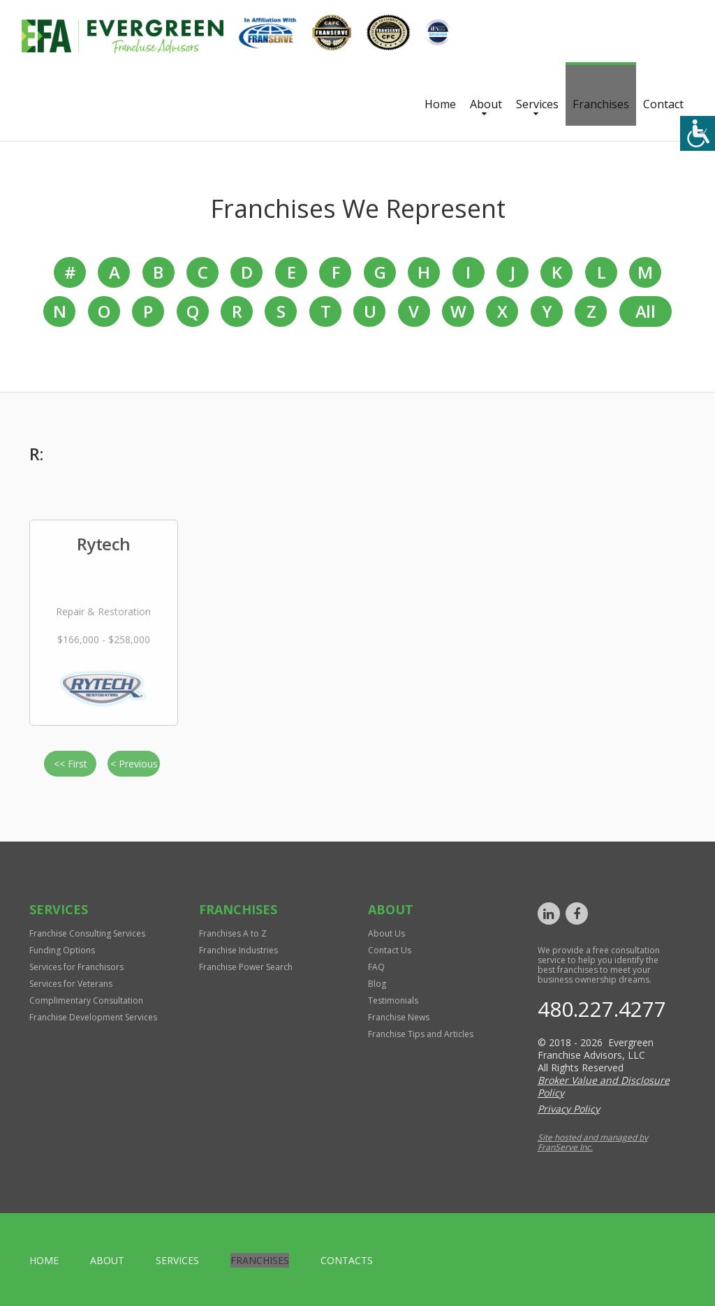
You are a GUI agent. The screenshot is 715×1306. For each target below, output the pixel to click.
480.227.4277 (602, 1009)
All (645, 311)
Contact (663, 104)
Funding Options (62, 950)
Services (537, 104)
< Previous (134, 763)
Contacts (346, 1260)
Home (440, 104)
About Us (386, 933)
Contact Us (389, 950)
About (486, 104)
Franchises (601, 104)
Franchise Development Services (93, 1017)
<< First (70, 763)
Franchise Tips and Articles (420, 1034)
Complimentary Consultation (86, 1000)
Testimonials (393, 1000)
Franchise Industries (238, 950)
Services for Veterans (70, 984)
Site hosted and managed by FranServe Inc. (593, 1142)
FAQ (376, 967)
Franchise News (398, 1017)
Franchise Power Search (246, 967)
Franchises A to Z (233, 933)
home (44, 1260)
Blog (377, 984)
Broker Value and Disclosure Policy (604, 1086)
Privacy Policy (569, 1108)
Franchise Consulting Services (87, 933)
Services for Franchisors (76, 967)
